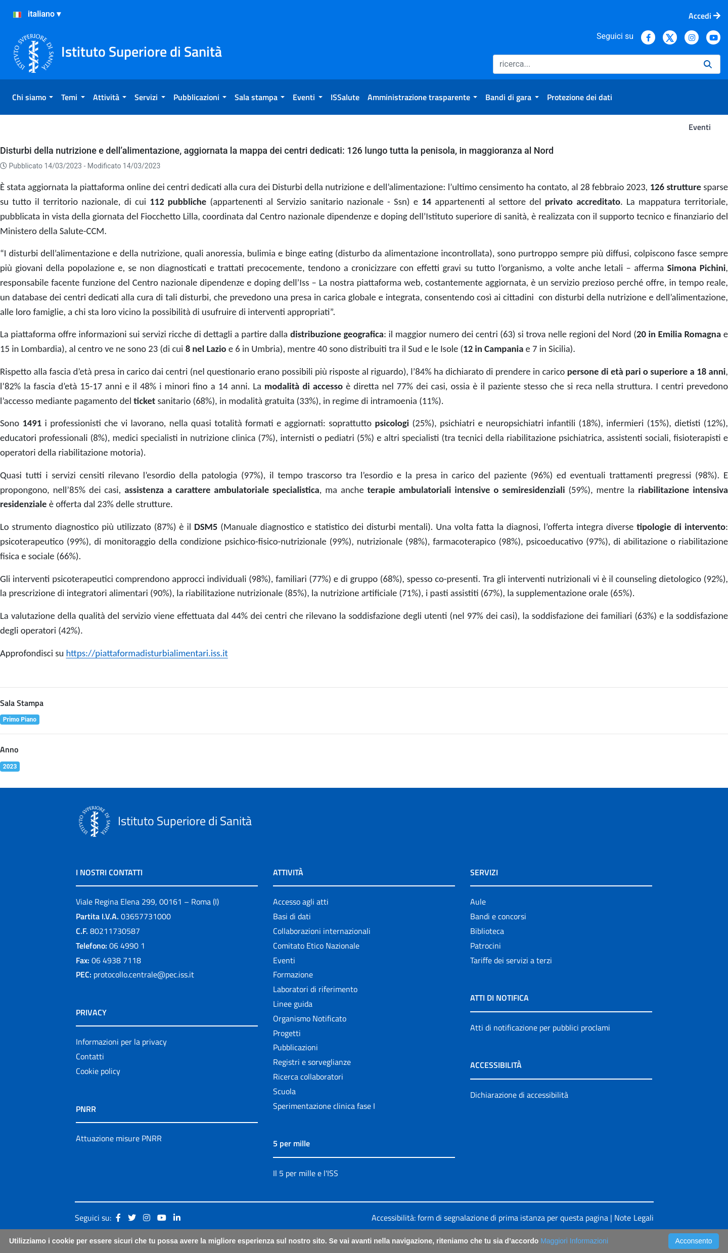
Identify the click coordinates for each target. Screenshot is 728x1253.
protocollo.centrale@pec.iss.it (144, 974)
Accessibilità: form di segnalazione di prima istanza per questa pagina (490, 1218)
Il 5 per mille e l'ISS (305, 1173)
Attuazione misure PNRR (119, 1138)
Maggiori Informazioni (574, 1241)
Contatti (90, 1056)
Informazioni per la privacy (121, 1042)
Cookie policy (98, 1071)
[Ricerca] (594, 64)
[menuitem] (32, 97)
